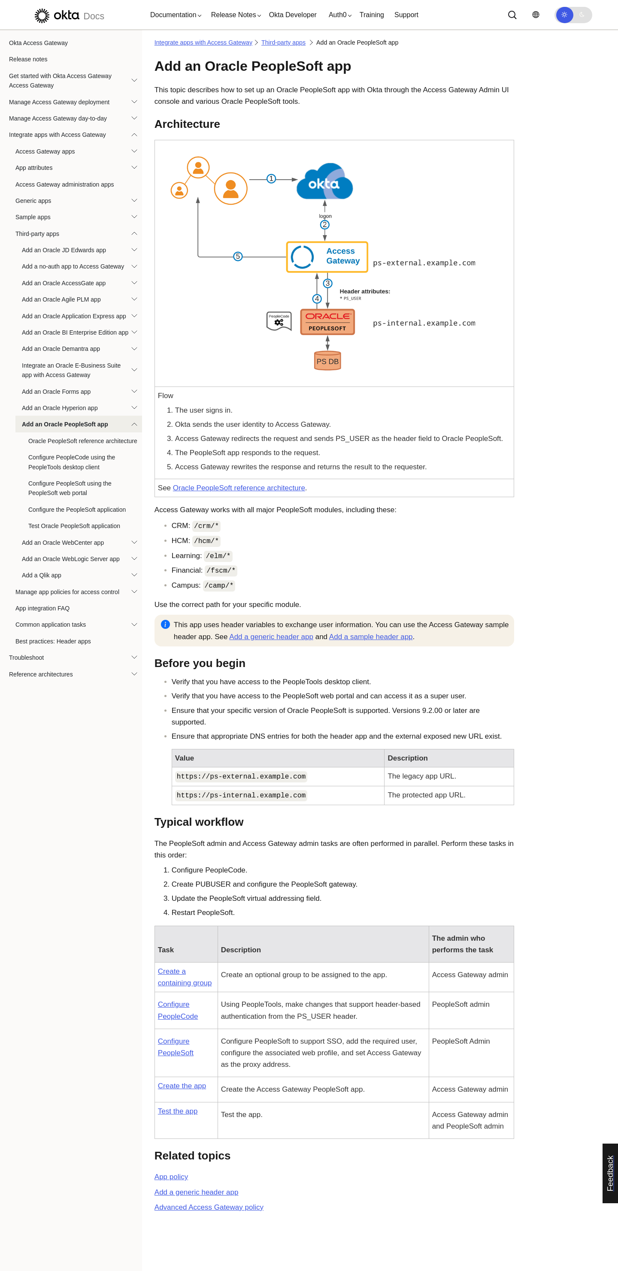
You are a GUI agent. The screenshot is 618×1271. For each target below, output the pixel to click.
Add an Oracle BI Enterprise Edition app (75, 332)
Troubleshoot (26, 657)
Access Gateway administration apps (64, 184)
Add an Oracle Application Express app (74, 316)
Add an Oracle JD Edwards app (64, 250)
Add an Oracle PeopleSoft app (65, 424)
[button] (173, 15)
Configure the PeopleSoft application (77, 509)
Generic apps (33, 200)
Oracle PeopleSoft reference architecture (82, 441)
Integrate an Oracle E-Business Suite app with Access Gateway (71, 370)
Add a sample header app (371, 637)
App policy (171, 1177)
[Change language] (535, 15)
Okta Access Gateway (38, 42)
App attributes (33, 167)
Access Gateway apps (45, 151)
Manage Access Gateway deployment (59, 102)
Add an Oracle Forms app (56, 391)
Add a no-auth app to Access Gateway (73, 266)
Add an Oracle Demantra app (61, 348)
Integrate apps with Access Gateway (57, 134)
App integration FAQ (42, 608)
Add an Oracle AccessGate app (64, 283)
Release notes (28, 59)
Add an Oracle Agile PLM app (61, 299)
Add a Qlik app (41, 575)
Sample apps (33, 217)
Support (406, 14)
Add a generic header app (271, 637)
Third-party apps (37, 233)
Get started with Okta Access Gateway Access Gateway (60, 80)
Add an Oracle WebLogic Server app (71, 558)
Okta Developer (293, 14)
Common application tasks (50, 624)
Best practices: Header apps (53, 641)
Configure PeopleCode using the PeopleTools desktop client (71, 462)
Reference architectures (41, 674)
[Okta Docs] (68, 15)
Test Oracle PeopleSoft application (74, 525)
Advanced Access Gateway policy (209, 1207)
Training (372, 14)
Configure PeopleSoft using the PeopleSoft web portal (70, 488)
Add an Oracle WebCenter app (63, 542)
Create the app (182, 1086)
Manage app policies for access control (67, 592)
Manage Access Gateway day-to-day (58, 118)
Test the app (178, 1111)
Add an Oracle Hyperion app (60, 408)
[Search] (512, 15)
